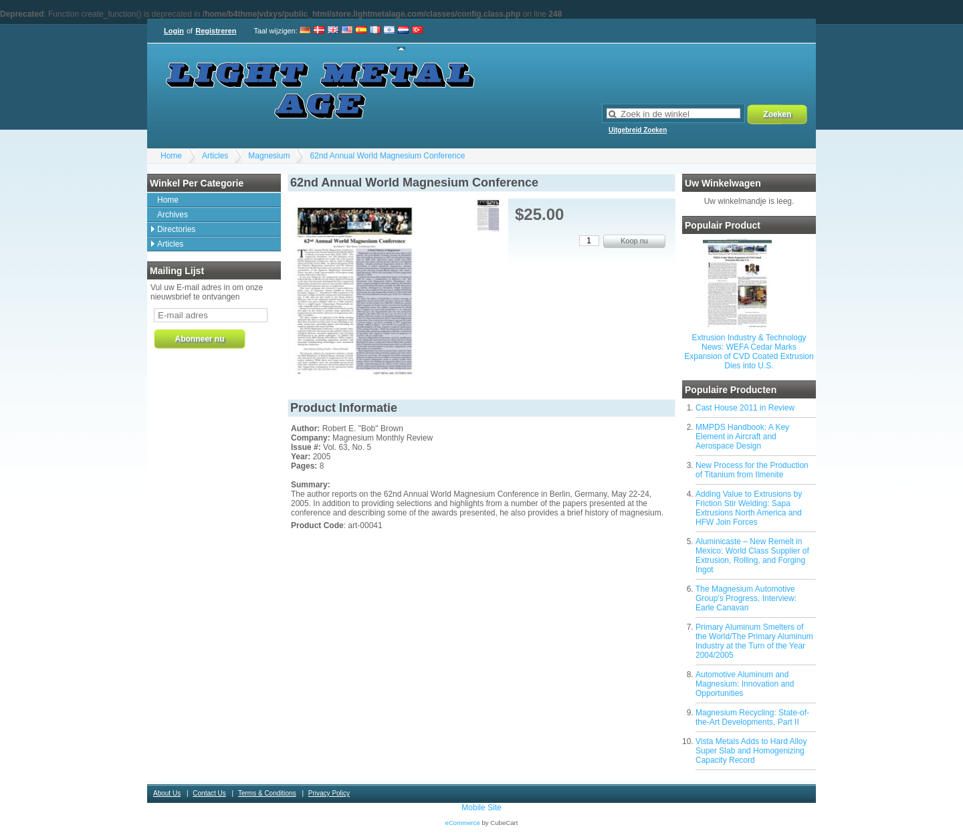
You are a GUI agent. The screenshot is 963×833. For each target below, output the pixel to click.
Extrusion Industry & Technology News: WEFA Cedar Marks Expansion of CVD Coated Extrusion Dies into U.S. (748, 351)
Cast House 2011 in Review (745, 407)
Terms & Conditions (267, 793)
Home (171, 155)
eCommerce (462, 822)
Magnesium (269, 155)
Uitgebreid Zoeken (638, 130)
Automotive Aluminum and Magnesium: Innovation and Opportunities (745, 684)
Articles (215, 155)
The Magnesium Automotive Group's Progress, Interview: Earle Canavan (746, 598)
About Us (167, 793)
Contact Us (209, 793)
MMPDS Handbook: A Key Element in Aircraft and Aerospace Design (742, 437)
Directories (176, 229)
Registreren (215, 31)
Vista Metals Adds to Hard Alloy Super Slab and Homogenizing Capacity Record (751, 751)
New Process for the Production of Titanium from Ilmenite (752, 470)
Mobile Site (481, 807)
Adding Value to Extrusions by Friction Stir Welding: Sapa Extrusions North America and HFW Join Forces (749, 508)
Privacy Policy (329, 793)
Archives (172, 214)
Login (174, 31)
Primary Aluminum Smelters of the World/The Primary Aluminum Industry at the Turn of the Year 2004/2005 (754, 641)
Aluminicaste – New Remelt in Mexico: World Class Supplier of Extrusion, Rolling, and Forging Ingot (752, 555)
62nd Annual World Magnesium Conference (387, 155)
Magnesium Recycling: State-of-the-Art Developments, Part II (752, 717)
